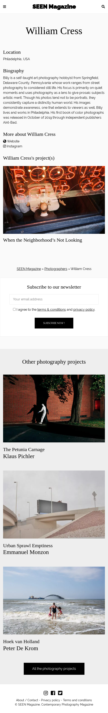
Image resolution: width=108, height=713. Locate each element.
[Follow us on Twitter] (61, 693)
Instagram (14, 146)
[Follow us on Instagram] (47, 693)
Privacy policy (50, 700)
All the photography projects (54, 669)
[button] (4, 6)
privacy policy (84, 310)
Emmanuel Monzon (28, 549)
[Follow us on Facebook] (54, 693)
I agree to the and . (54, 310)
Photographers (55, 269)
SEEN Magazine (54, 6)
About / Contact (27, 700)
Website (13, 141)
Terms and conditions (77, 700)
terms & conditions (51, 310)
